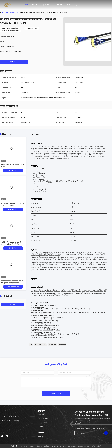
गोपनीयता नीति (14, 446)
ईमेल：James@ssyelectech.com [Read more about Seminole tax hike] (11, 420)
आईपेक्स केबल (62, 344)
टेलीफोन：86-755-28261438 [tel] (10, 416)
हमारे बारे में (35, 5)
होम (19, 5)
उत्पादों (6, 12)
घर (3, 12)
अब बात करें (14, 62)
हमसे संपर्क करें (47, 5)
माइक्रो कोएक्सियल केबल (40, 344)
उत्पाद (26, 5)
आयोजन (59, 5)
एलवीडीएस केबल (14, 12)
